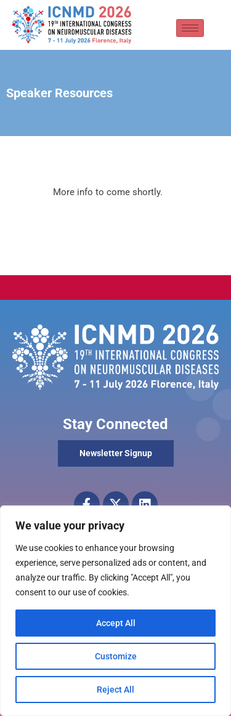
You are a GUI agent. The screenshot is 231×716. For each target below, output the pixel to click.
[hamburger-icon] (190, 28)
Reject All (115, 689)
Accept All (116, 623)
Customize (116, 656)
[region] (115, 610)
